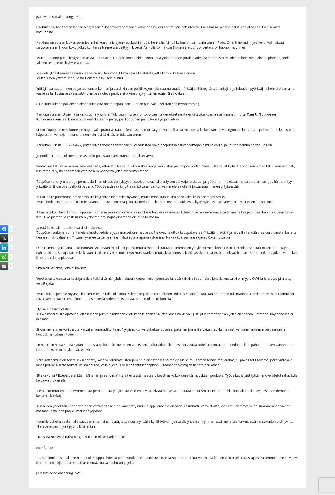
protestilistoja (73, 145)
